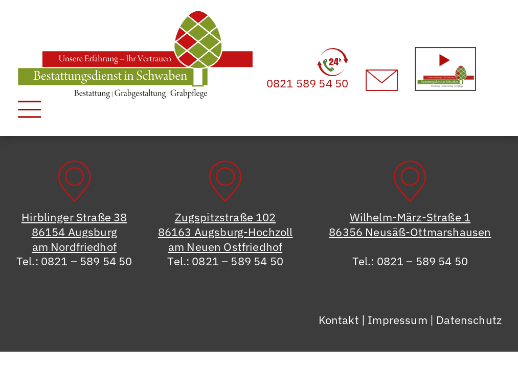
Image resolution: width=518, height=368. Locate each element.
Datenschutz (469, 319)
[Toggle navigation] (29, 109)
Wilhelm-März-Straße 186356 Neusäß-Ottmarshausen (410, 224)
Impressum (397, 319)
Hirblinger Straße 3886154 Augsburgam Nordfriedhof (74, 232)
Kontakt (339, 319)
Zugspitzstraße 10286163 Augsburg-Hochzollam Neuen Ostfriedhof (225, 232)
